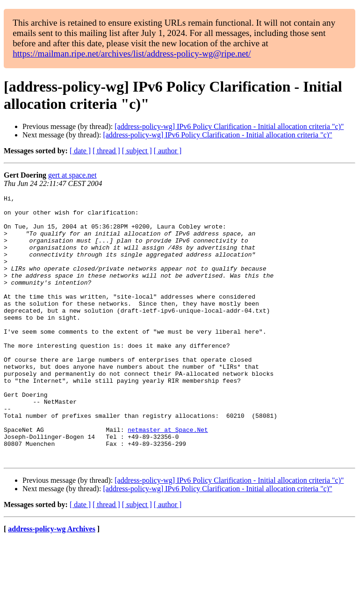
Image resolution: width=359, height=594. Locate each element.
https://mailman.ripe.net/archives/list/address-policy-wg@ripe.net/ (132, 53)
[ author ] (168, 151)
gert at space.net (72, 175)
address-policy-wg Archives (51, 582)
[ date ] (80, 151)
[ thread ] (106, 151)
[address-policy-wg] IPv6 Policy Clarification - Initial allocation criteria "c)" (229, 126)
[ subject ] (137, 151)
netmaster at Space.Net (168, 477)
